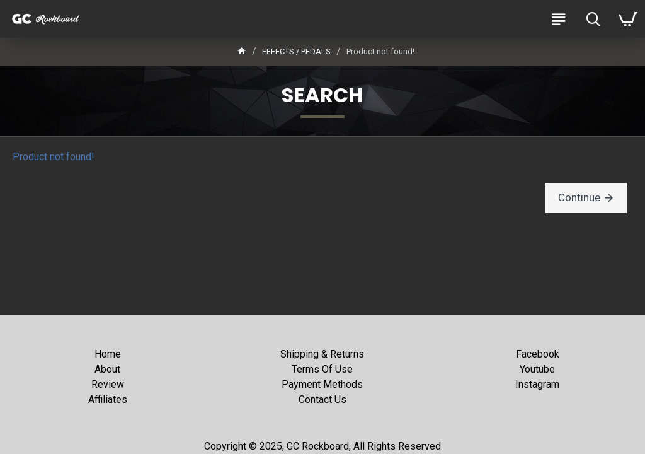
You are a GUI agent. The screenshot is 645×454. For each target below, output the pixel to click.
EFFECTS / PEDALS (296, 51)
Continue (581, 198)
